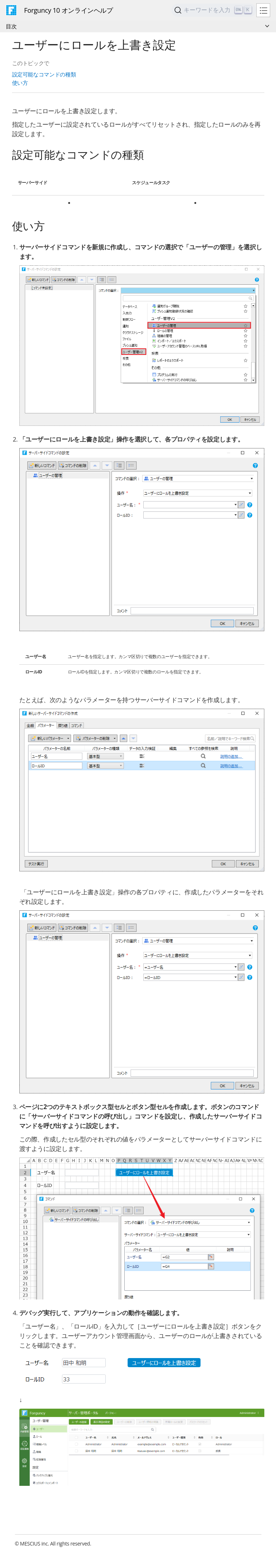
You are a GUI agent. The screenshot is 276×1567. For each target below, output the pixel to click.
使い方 (20, 82)
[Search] (213, 10)
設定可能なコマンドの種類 (44, 74)
